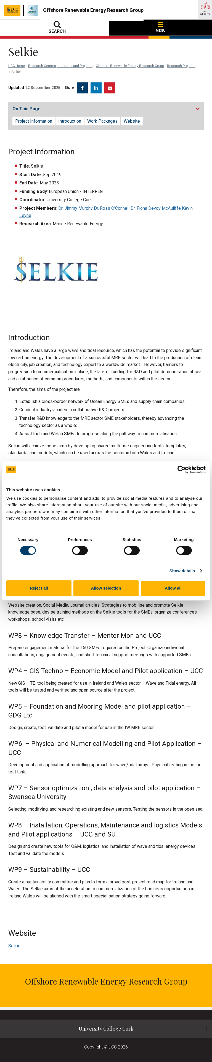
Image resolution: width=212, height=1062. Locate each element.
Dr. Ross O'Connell (111, 208)
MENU (160, 27)
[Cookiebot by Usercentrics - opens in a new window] (181, 470)
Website (132, 121)
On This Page (26, 108)
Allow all (173, 588)
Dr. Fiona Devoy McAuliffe (156, 208)
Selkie (14, 945)
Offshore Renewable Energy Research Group (130, 66)
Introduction (69, 121)
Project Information (33, 121)
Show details (182, 570)
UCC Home (16, 66)
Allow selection (106, 588)
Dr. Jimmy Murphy (75, 208)
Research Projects (181, 66)
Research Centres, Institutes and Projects (60, 66)
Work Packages (102, 121)
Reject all (39, 588)
